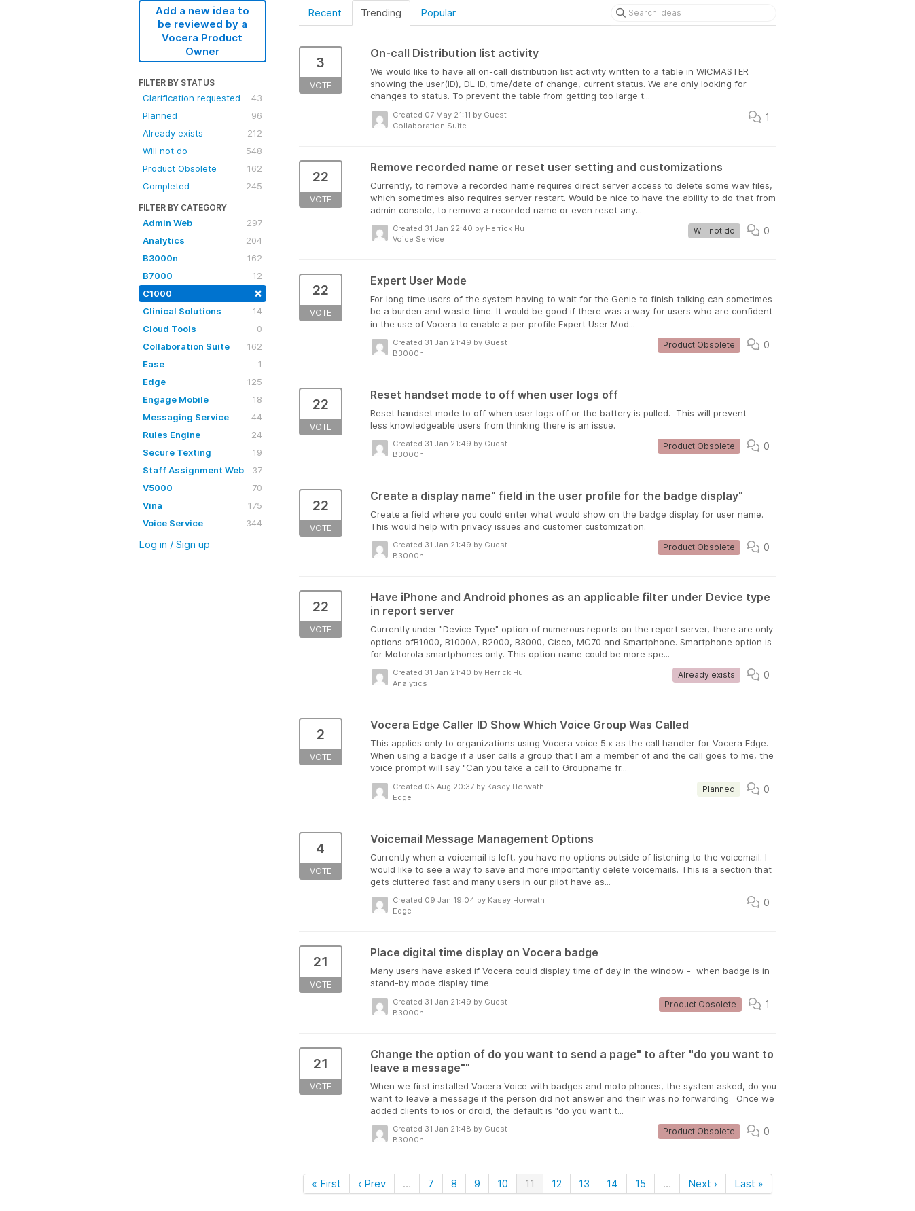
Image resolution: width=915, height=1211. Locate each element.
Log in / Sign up (174, 544)
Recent (325, 12)
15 (640, 1183)
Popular (438, 12)
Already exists (202, 133)
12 (557, 1183)
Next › (702, 1183)
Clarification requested (202, 98)
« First (326, 1183)
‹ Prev (372, 1183)
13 (584, 1183)
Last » (749, 1183)
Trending (381, 12)
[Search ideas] (693, 13)
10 (502, 1183)
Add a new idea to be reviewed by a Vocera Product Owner (202, 31)
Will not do (202, 151)
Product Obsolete (202, 168)
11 (530, 1183)
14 (612, 1183)
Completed (202, 186)
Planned (202, 115)
